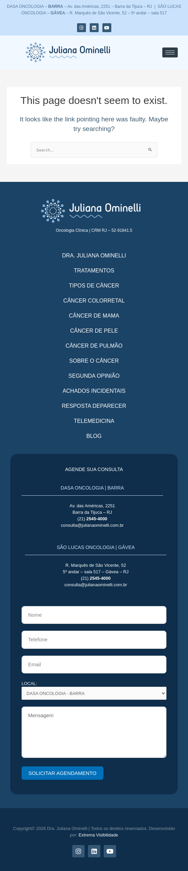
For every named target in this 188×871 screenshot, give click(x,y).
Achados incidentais (94, 391)
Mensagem (94, 732)
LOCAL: (94, 690)
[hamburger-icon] (170, 52)
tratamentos (94, 270)
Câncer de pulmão (93, 346)
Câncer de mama (94, 316)
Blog (93, 436)
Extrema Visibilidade (98, 835)
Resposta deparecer (94, 406)
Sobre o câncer (94, 361)
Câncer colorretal (94, 301)
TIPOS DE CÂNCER (94, 286)
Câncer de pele (94, 331)
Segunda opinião (94, 376)
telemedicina (94, 421)
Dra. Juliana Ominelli (94, 255)
